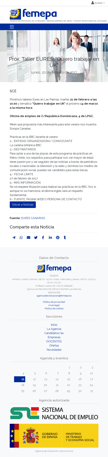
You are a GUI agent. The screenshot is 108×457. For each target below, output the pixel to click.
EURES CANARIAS (33, 218)
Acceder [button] (97, 3)
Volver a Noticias (23, 204)
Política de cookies (54, 308)
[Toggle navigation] (12, 27)
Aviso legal (54, 305)
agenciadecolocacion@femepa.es (54, 295)
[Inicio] (58, 13)
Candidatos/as (54, 333)
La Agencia (54, 329)
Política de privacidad (54, 302)
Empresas (54, 337)
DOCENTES (54, 341)
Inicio (54, 324)
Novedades (54, 349)
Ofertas (54, 345)
